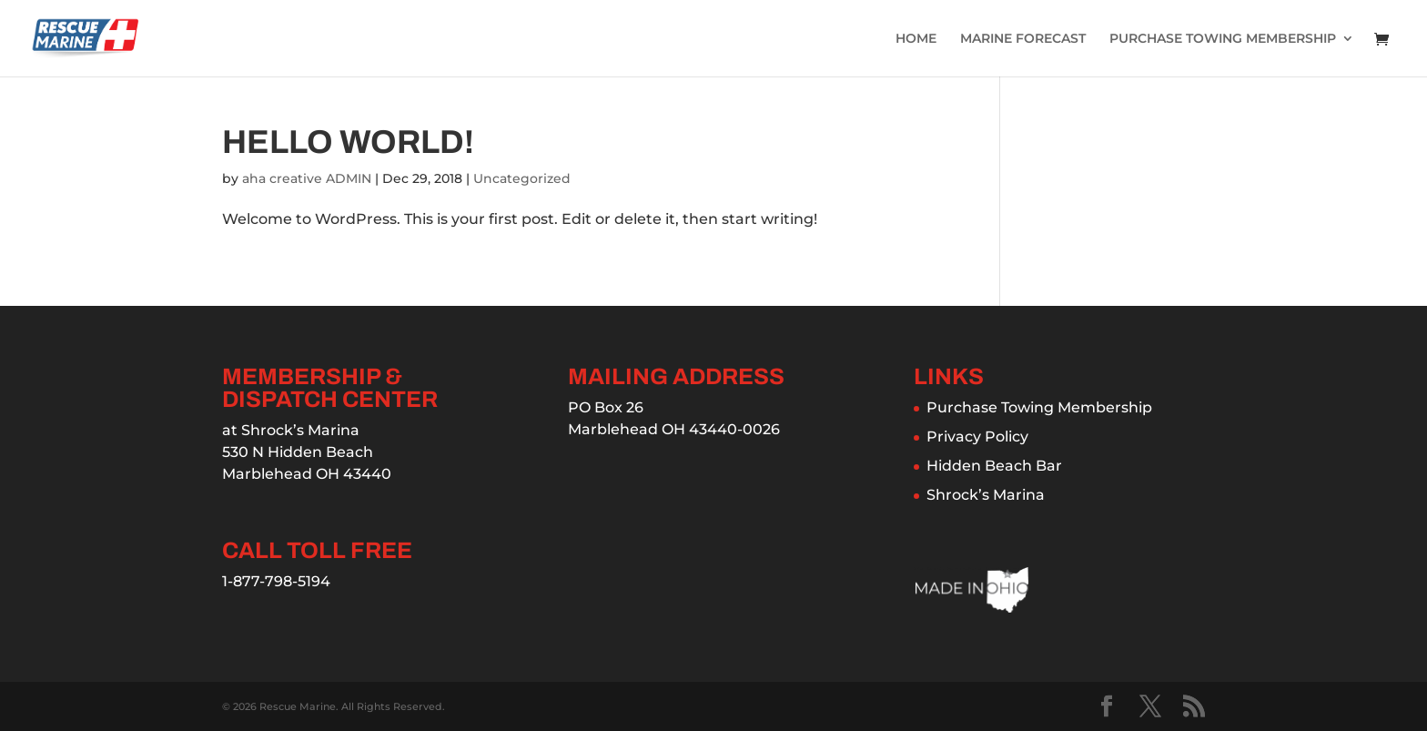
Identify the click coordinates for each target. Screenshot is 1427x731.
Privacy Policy (977, 436)
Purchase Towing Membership (1039, 407)
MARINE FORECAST (1023, 39)
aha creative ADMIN (306, 178)
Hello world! (348, 142)
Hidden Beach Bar (994, 465)
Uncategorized (522, 178)
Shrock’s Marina (985, 494)
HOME (916, 39)
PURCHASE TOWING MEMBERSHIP (1222, 39)
